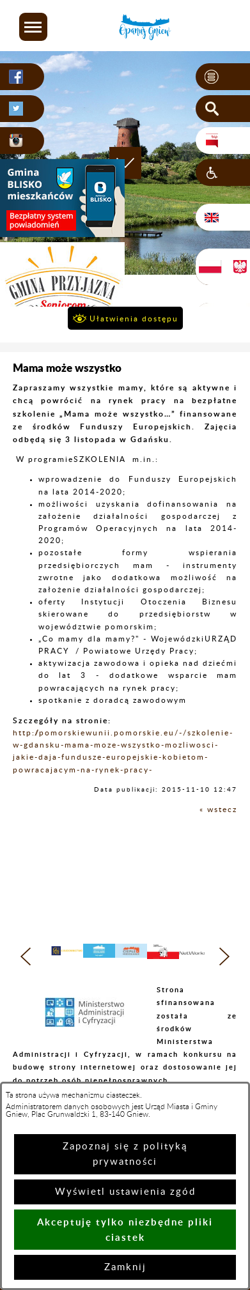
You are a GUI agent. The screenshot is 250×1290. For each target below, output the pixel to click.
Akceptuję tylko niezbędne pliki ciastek (125, 1229)
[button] (33, 27)
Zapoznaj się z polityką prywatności (125, 1154)
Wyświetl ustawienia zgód (125, 1192)
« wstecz (218, 809)
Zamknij (125, 1267)
